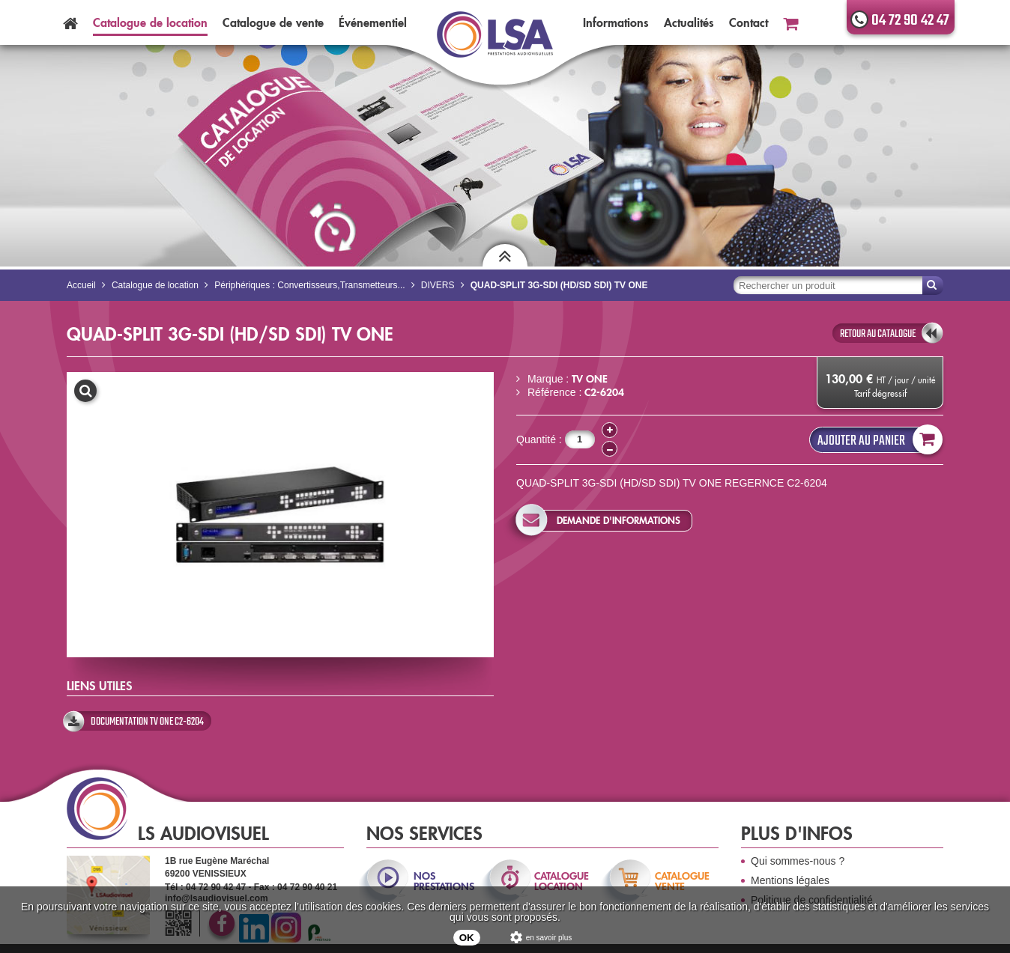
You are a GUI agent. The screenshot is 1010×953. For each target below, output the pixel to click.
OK (466, 937)
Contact (748, 22)
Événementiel (373, 22)
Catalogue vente (273, 22)
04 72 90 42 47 (910, 20)
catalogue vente (682, 881)
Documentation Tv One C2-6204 (147, 722)
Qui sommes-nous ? (797, 861)
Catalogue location (150, 22)
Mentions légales (790, 880)
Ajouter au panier (876, 440)
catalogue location (561, 881)
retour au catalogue (878, 334)
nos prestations (443, 881)
